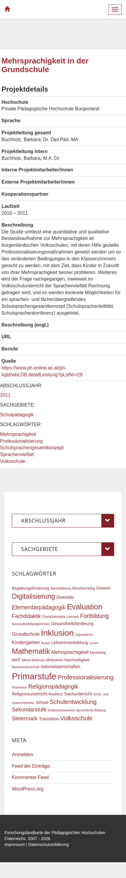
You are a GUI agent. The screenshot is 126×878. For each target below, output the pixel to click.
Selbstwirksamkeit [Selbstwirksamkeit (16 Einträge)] (61, 710)
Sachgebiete (67, 549)
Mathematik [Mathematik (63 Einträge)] (31, 651)
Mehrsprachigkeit (18, 434)
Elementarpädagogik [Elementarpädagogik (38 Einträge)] (39, 607)
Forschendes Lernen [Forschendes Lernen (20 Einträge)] (60, 616)
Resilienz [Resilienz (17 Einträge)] (56, 694)
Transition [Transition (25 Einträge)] (49, 718)
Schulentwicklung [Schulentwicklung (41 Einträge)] (73, 701)
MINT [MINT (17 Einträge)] (16, 660)
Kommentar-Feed (30, 777)
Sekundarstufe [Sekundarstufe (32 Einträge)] (29, 710)
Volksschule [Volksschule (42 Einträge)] (76, 718)
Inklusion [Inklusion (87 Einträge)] (57, 633)
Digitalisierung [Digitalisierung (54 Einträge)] (33, 596)
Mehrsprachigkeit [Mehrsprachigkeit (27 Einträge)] (70, 652)
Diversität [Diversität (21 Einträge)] (65, 597)
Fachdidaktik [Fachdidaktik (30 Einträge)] (26, 616)
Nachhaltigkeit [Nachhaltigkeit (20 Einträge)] (77, 660)
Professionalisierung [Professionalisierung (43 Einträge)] (85, 677)
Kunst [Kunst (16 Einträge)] (45, 643)
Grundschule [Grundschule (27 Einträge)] (26, 634)
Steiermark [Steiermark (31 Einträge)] (25, 718)
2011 (5, 395)
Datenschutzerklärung (48, 844)
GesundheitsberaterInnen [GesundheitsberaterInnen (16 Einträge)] (31, 624)
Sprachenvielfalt (17, 454)
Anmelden (22, 754)
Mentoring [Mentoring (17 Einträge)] (98, 653)
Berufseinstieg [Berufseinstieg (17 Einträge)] (83, 588)
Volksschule (12, 461)
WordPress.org (27, 788)
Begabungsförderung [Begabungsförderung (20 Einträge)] (30, 588)
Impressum (14, 844)
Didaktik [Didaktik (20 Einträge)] (103, 588)
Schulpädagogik (17, 414)
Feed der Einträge (31, 766)
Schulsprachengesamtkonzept (31, 447)
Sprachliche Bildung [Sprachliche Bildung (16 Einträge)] (91, 710)
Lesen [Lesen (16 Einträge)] (93, 643)
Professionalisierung (21, 441)
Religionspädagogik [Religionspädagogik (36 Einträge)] (53, 686)
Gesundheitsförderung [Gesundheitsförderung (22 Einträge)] (72, 623)
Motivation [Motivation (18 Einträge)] (54, 660)
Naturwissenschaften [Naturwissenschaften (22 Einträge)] (60, 666)
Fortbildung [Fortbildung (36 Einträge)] (94, 616)
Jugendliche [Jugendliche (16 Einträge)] (84, 634)
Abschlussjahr (67, 521)
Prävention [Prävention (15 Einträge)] (19, 687)
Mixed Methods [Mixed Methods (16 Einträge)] (33, 660)
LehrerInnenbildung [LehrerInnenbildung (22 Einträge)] (69, 642)
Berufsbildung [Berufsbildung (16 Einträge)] (60, 588)
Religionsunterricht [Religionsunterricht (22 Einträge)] (29, 693)
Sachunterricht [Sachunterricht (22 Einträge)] (78, 693)
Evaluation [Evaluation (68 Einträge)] (85, 607)
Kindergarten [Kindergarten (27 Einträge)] (26, 642)
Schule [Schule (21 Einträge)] (42, 702)
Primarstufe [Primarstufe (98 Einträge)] (34, 676)
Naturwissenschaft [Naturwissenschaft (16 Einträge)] (25, 667)
